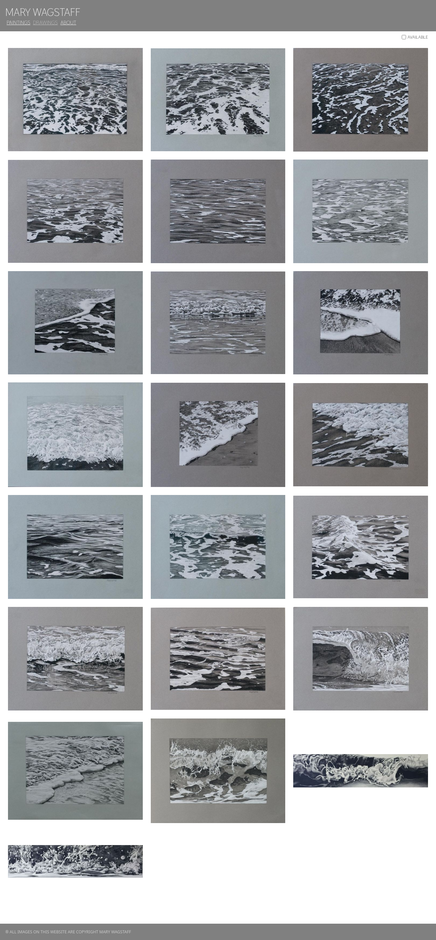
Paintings (18, 22)
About (68, 22)
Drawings (45, 22)
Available (415, 37)
